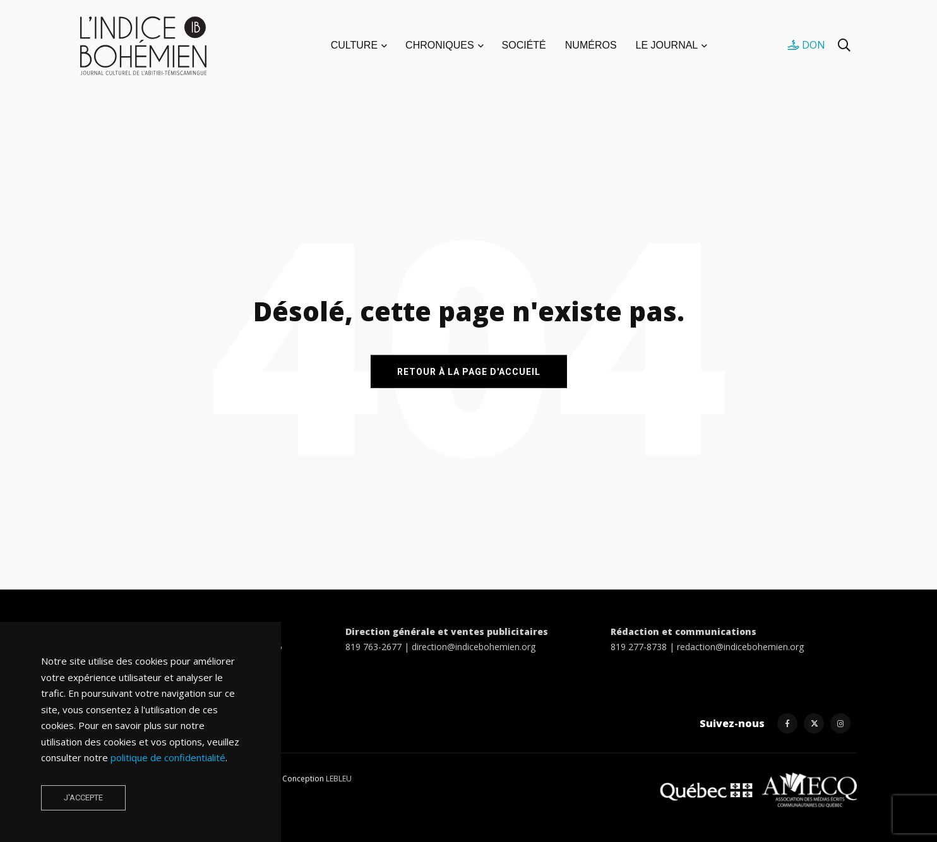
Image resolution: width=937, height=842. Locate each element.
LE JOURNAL (667, 45)
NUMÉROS (591, 45)
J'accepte (83, 797)
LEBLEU (339, 778)
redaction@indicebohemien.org (740, 647)
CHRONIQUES (439, 45)
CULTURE (354, 45)
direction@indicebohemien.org (473, 647)
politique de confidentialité (167, 757)
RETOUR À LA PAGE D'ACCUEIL (468, 371)
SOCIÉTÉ (524, 45)
